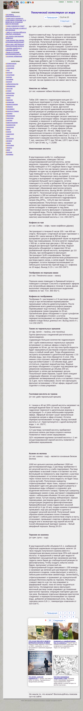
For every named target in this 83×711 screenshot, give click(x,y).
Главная (61, 1)
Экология (9, 152)
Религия (8, 132)
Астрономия (10, 68)
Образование (10, 116)
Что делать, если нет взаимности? (36, 677)
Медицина (9, 107)
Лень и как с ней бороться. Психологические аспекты (15, 45)
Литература (10, 95)
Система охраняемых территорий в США (61, 677)
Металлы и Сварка (12, 111)
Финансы (9, 147)
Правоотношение (12, 122)
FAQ (77, 1)
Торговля (9, 141)
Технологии (10, 138)
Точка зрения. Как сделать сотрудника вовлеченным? (15, 41)
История (8, 91)
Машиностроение (12, 104)
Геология (9, 82)
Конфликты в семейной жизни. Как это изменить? (65, 642)
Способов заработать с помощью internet (14, 49)
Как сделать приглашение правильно (15, 37)
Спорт (8, 136)
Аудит (8, 70)
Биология (9, 72)
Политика (9, 120)
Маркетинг (9, 100)
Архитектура (10, 66)
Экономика (9, 154)
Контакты (70, 1)
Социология (10, 134)
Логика (8, 97)
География (9, 79)
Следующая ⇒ (65, 21)
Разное (8, 129)
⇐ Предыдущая (51, 17)
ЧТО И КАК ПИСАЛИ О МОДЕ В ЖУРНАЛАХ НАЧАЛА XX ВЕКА (39, 642)
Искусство (9, 88)
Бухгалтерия (10, 75)
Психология (10, 127)
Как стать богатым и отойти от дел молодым (16, 29)
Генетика (9, 77)
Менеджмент (10, 109)
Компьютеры (10, 93)
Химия (8, 150)
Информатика (10, 86)
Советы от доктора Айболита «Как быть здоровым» (16, 33)
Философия (10, 145)
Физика (8, 143)
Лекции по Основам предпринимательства (13, 53)
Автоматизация (11, 63)
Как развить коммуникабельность (13, 15)
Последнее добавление (14, 56)
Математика (10, 102)
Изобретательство (12, 84)
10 (50, 620)
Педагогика (9, 118)
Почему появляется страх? (15, 26)
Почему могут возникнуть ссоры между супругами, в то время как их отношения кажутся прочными (16, 21)
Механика (9, 113)
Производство (10, 125)
